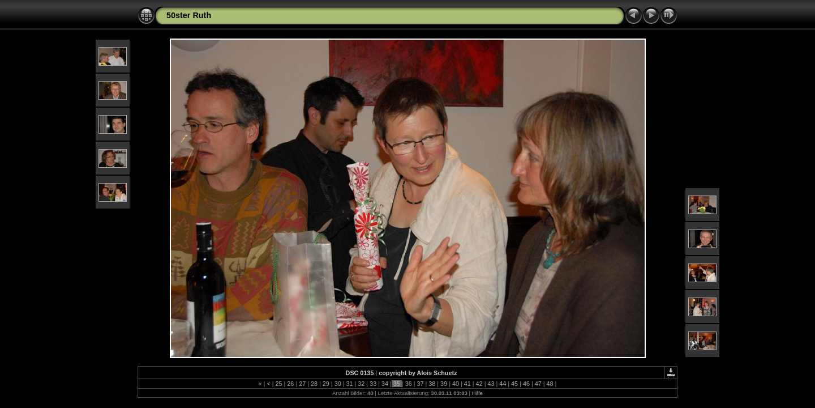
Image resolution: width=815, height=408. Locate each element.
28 (314, 383)
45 (514, 383)
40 (456, 383)
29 (326, 383)
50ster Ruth (188, 15)
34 (385, 383)
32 (361, 383)
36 (409, 383)
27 (302, 383)
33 (373, 383)
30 (338, 383)
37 (420, 383)
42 (479, 383)
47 (538, 383)
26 (290, 383)
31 (350, 383)
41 (467, 383)
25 (279, 383)
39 (444, 383)
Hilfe (477, 393)
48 (550, 383)
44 (502, 383)
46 (526, 383)
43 (491, 383)
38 (432, 383)
